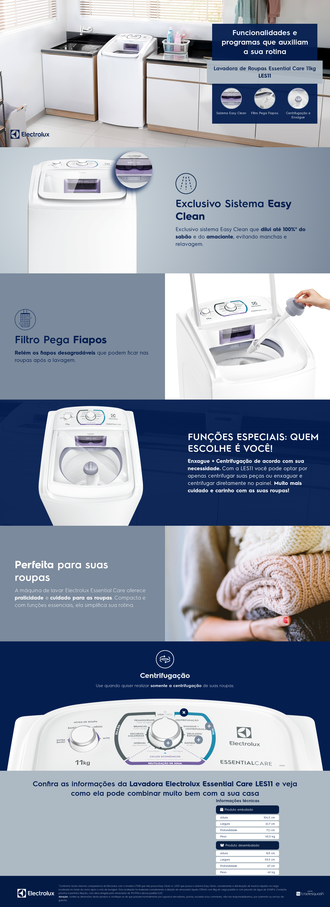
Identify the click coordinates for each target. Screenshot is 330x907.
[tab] (184, 712)
